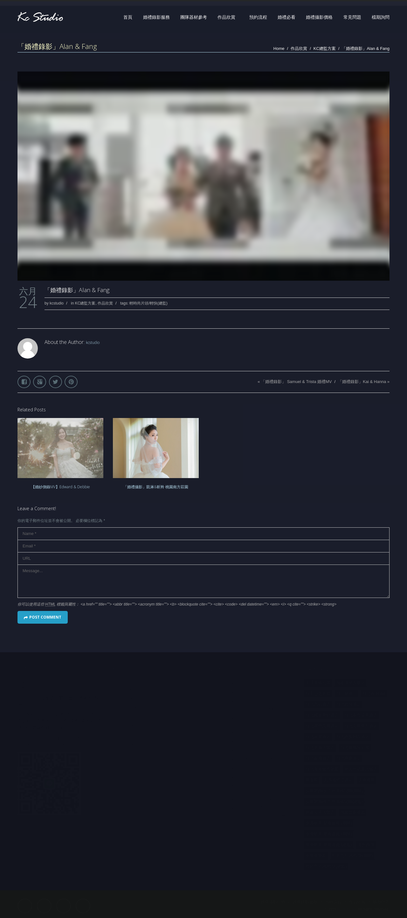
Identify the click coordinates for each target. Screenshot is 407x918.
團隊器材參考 (193, 17)
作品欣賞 (226, 17)
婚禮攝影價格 (319, 17)
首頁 (127, 17)
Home (279, 48)
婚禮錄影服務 (156, 17)
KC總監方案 (325, 48)
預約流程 (258, 17)
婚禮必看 (286, 17)
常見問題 (352, 17)
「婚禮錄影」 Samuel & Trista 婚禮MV (296, 381)
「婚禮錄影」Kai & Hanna (362, 381)
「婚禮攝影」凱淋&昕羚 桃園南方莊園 (155, 487)
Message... (203, 581)
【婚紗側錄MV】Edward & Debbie (60, 487)
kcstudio (57, 303)
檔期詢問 (381, 17)
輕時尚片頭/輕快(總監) (148, 303)
